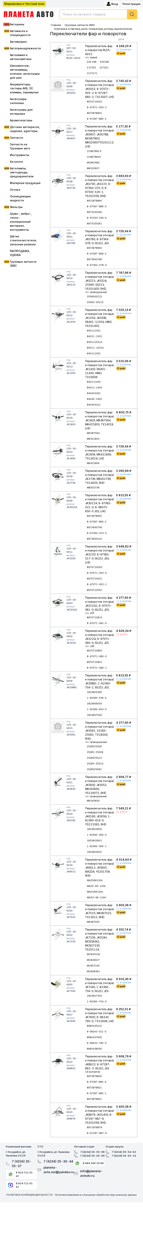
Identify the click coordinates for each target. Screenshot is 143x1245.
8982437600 (94, 1037)
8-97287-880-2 (96, 118)
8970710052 (94, 101)
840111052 (93, 353)
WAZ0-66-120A (96, 886)
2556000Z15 (94, 296)
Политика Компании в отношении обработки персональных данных (96, 1194)
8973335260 (94, 212)
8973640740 (94, 527)
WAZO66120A (95, 891)
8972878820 (94, 1076)
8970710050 (94, 567)
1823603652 (94, 852)
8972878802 (94, 113)
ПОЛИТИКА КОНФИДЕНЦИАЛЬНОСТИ (29, 1194)
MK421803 (93, 438)
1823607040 (94, 715)
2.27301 (91, 67)
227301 (104, 67)
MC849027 (93, 960)
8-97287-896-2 (96, 253)
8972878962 (94, 247)
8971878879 (94, 1127)
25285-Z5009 (95, 752)
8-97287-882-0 (96, 1081)
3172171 (92, 73)
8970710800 (94, 650)
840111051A (94, 342)
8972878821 (94, 1087)
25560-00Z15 (95, 302)
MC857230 (93, 965)
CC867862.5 (94, 151)
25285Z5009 (94, 746)
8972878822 (94, 1099)
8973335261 (94, 223)
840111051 (94, 330)
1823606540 (94, 703)
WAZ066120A (95, 880)
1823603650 (94, 829)
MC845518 (93, 954)
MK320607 (93, 168)
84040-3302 (94, 399)
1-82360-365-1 (97, 846)
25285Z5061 (94, 769)
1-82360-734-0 (97, 1001)
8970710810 (94, 617)
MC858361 (93, 971)
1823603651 (94, 840)
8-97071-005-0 (97, 572)
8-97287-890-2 (96, 521)
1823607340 (94, 995)
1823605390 (94, 692)
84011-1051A (95, 347)
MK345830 (93, 800)
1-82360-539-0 (97, 697)
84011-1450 (94, 387)
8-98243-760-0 (97, 1043)
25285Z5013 (94, 757)
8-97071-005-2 (97, 107)
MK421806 (93, 463)
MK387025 (93, 921)
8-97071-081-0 (97, 623)
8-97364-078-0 (97, 265)
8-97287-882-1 (96, 1093)
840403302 (93, 393)
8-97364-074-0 (97, 533)
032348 (104, 61)
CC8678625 (94, 156)
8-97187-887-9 (97, 1133)
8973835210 (94, 538)
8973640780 (94, 259)
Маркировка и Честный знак (24, 3)
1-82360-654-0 (97, 709)
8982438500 (94, 1048)
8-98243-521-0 (96, 1031)
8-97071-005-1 (97, 584)
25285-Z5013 (95, 763)
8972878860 (94, 200)
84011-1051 (94, 336)
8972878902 (94, 515)
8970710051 (94, 578)
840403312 (93, 404)
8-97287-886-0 (97, 206)
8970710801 (94, 662)
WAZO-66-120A (96, 897)
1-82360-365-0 (97, 834)
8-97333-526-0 (97, 217)
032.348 (91, 61)
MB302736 (93, 487)
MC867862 (93, 162)
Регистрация (132, 4)
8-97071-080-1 (97, 667)
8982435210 (94, 1025)
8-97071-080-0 (97, 656)
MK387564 (93, 433)
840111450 (94, 381)
